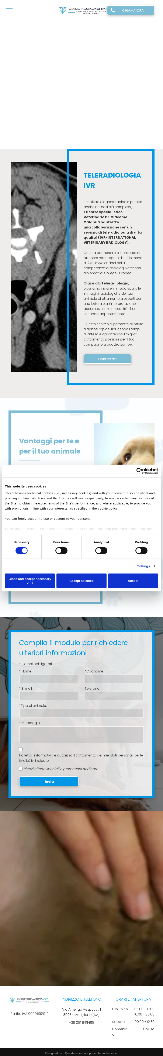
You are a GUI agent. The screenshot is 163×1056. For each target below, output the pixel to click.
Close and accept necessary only (29, 580)
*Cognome (94, 671)
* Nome (25, 671)
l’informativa (43, 755)
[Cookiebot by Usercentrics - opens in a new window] (139, 471)
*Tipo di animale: (33, 705)
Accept (133, 581)
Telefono (92, 688)
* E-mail (25, 688)
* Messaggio (29, 722)
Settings (143, 566)
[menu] (9, 10)
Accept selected (81, 581)
